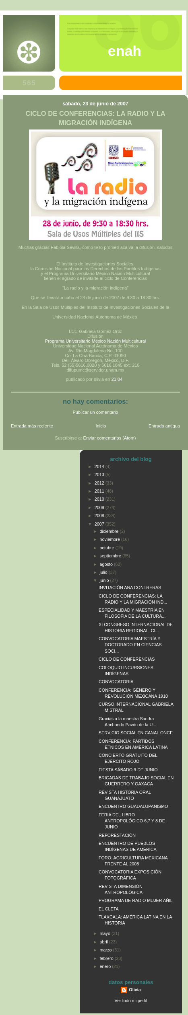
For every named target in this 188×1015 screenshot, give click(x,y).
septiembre (111, 555)
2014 (100, 466)
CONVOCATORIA (116, 681)
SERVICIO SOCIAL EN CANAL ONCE (136, 732)
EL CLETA (109, 908)
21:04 (117, 379)
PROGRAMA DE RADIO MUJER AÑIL (136, 900)
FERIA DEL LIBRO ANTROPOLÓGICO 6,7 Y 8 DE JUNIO (132, 820)
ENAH (124, 51)
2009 (100, 507)
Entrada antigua (164, 425)
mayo (106, 933)
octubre (108, 547)
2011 (100, 491)
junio (105, 580)
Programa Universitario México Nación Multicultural (95, 341)
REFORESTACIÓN (117, 835)
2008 (100, 515)
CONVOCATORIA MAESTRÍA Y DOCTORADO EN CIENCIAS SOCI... (130, 644)
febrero (107, 958)
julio (104, 572)
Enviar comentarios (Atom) (109, 438)
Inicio (101, 425)
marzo (106, 949)
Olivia (134, 989)
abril (104, 941)
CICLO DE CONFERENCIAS (127, 659)
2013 (100, 474)
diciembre (110, 531)
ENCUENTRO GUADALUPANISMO (133, 806)
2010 (100, 499)
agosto (107, 564)
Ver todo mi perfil (131, 1000)
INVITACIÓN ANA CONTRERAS (130, 587)
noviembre (110, 539)
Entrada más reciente (32, 425)
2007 (100, 524)
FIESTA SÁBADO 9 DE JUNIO (128, 769)
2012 (100, 483)
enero (106, 966)
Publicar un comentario (95, 412)
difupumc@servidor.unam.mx (95, 370)
